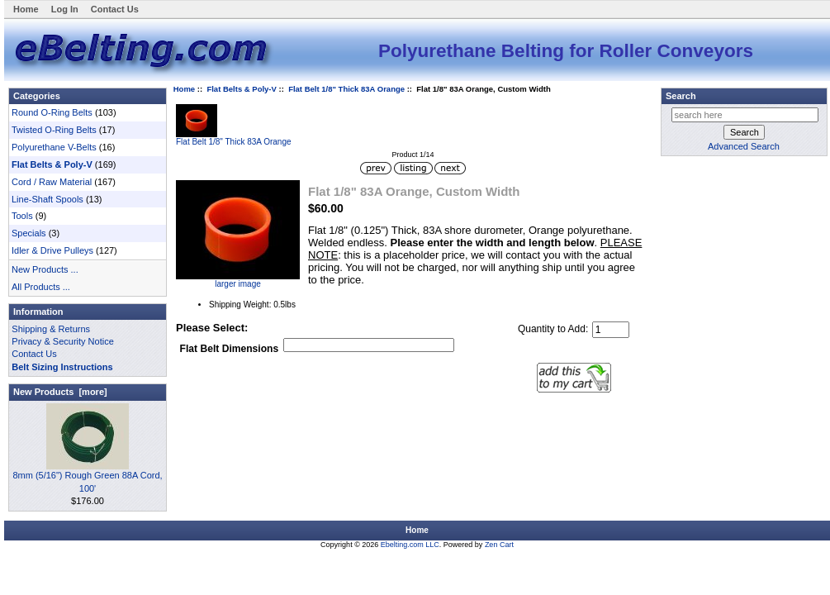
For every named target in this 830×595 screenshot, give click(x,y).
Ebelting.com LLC (410, 544)
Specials (29, 233)
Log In (64, 9)
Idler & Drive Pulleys (52, 250)
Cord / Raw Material (52, 182)
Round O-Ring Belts (52, 112)
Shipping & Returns (51, 329)
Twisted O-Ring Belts (54, 130)
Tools (22, 216)
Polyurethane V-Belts (54, 147)
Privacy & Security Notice (62, 341)
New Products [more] (60, 392)
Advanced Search (744, 146)
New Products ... (45, 269)
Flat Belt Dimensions (229, 349)
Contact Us (115, 9)
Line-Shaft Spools (47, 199)
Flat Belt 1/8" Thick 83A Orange (346, 88)
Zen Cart (499, 544)
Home (26, 9)
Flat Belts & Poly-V (241, 88)
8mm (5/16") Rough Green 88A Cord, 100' (87, 477)
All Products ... (41, 287)
